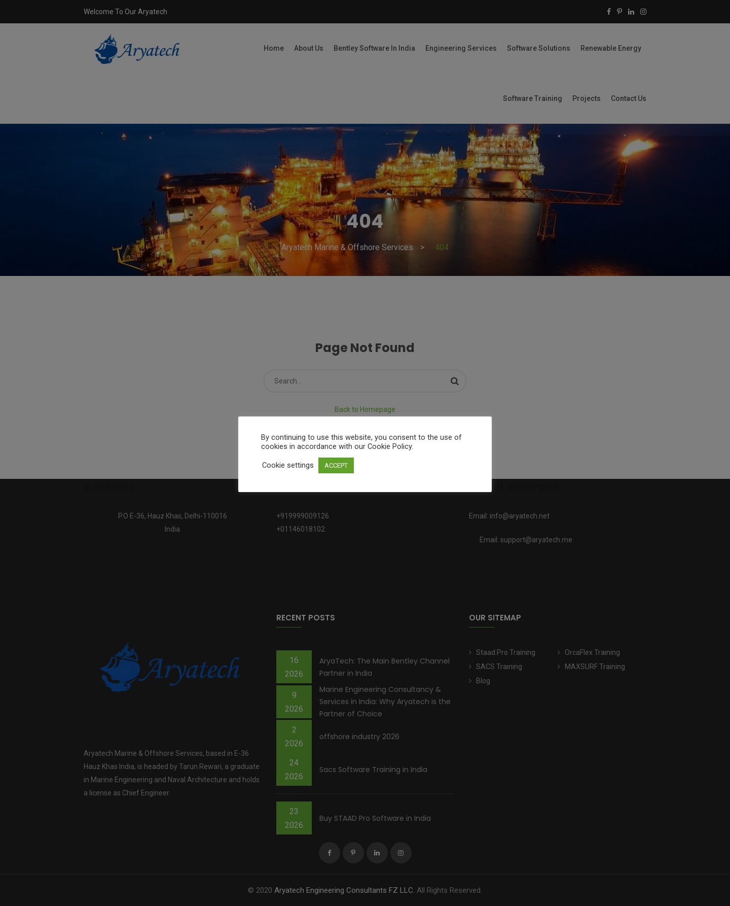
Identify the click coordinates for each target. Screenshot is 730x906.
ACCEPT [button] (336, 465)
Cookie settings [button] (288, 465)
